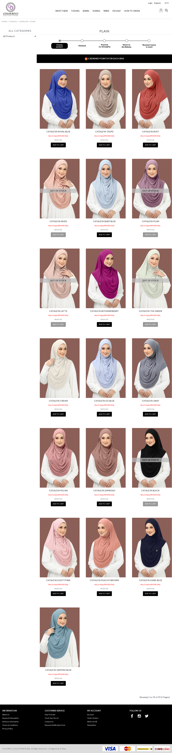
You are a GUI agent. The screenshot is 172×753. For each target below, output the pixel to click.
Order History (92, 718)
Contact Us (49, 722)
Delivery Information (10, 722)
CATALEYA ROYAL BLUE (58, 131)
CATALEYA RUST (150, 131)
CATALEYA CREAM (58, 400)
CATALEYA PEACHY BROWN (104, 580)
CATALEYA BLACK (150, 490)
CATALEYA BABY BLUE (104, 221)
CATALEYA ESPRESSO (104, 490)
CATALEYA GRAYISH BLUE (58, 670)
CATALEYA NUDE (58, 221)
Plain (33, 21)
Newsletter (91, 725)
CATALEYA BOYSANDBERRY (104, 311)
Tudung (13, 21)
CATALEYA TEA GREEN (150, 311)
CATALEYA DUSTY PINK (58, 580)
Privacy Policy (7, 729)
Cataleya (23, 21)
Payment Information (10, 718)
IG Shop (63, 748)
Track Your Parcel (51, 718)
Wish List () (92, 722)
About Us (5, 715)
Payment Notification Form (55, 725)
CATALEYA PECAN (58, 490)
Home (4, 21)
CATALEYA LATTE (58, 311)
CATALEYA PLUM (150, 221)
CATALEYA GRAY (150, 400)
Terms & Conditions (10, 725)
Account (90, 715)
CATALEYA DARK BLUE (150, 580)
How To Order (50, 715)
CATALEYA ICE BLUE (104, 400)
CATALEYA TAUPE (104, 131)
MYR (167, 3)
